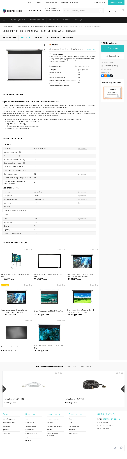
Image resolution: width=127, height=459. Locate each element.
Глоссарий (72, 429)
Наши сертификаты (31, 433)
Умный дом (6, 433)
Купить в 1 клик (112, 56)
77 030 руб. (16, 280)
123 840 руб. (82, 280)
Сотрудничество (30, 437)
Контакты (28, 440)
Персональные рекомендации (49, 366)
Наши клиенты (29, 422)
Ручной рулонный (83, 69)
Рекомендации (29, 429)
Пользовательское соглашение (52, 434)
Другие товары (82, 148)
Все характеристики (82, 66)
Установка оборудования (69, 2)
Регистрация (100, 2)
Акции (39, 2)
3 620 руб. (40, 402)
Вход (93, 2)
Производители (73, 433)
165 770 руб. (49, 351)
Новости (30, 2)
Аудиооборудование (9, 422)
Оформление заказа (53, 419)
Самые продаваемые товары (78, 366)
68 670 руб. (49, 280)
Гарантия (49, 429)
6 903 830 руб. (16, 351)
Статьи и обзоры (51, 2)
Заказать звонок (116, 2)
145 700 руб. (82, 316)
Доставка (50, 422)
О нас (26, 419)
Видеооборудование (9, 419)
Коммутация (6, 426)
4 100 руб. (10, 402)
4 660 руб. (71, 402)
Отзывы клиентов (30, 426)
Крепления (6, 429)
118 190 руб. (102, 402)
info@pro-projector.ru (111, 419)
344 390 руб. (49, 316)
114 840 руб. (16, 316)
